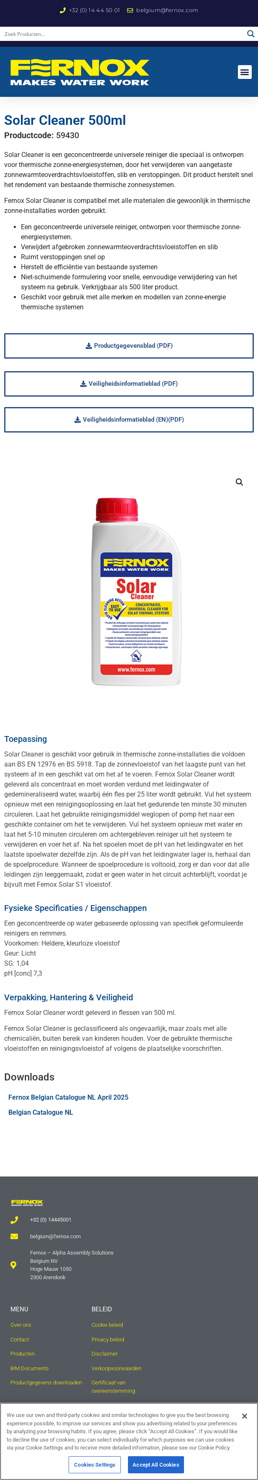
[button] (245, 72)
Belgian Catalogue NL (40, 1132)
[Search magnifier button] (251, 34)
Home (55, 105)
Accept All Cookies (156, 1469)
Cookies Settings (94, 1469)
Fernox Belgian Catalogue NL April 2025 (68, 1117)
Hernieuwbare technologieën (109, 105)
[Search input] (122, 33)
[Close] (244, 1421)
